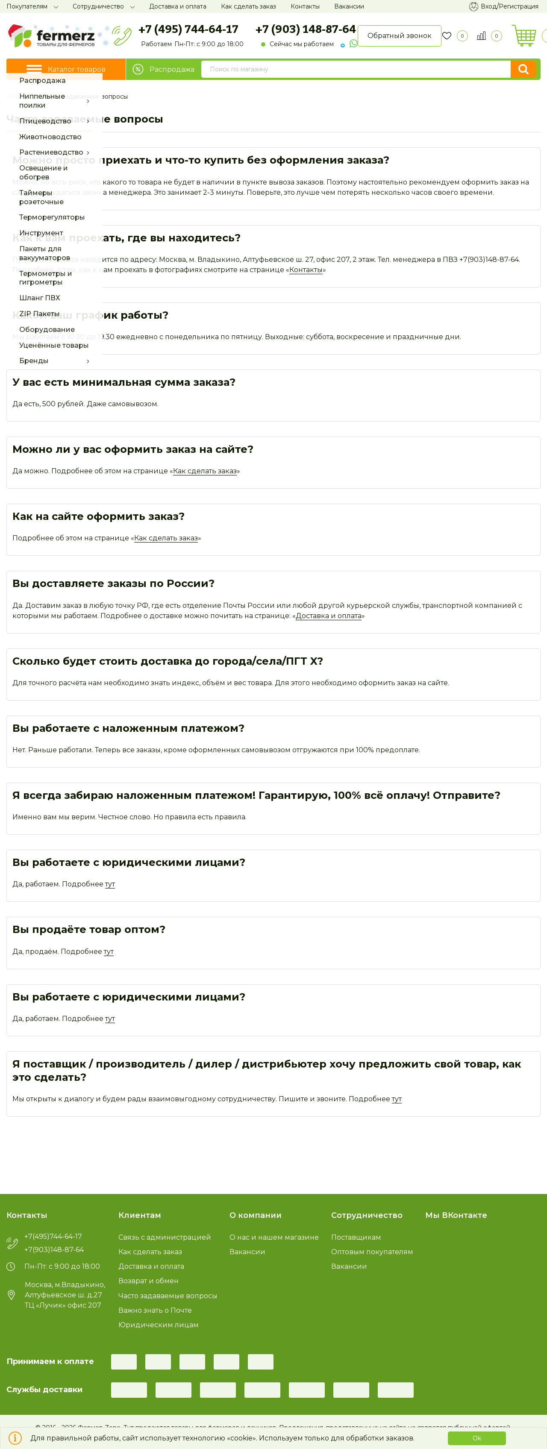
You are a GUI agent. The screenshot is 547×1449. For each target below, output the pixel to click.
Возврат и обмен (148, 1281)
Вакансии (247, 1252)
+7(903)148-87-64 (54, 1250)
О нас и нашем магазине (274, 1237)
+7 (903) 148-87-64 (306, 28)
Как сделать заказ (205, 471)
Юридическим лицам (158, 1325)
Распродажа (163, 69)
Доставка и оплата (329, 616)
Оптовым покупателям (372, 1252)
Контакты (306, 270)
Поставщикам (356, 1237)
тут (110, 884)
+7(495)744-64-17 (53, 1236)
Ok (477, 1438)
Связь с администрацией (164, 1237)
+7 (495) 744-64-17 (188, 28)
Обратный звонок (400, 36)
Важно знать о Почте (155, 1310)
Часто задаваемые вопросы (168, 1296)
